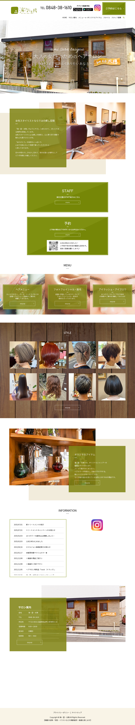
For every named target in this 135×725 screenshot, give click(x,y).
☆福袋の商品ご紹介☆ (34, 558)
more (67, 407)
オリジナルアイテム (94, 17)
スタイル (106, 17)
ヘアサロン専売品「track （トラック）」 (41, 569)
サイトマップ (77, 712)
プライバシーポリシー (61, 712)
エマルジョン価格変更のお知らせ (38, 547)
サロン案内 (73, 17)
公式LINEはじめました (34, 541)
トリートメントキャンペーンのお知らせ (40, 530)
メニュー (81, 17)
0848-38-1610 (33, 617)
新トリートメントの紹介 (35, 524)
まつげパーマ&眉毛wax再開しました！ (40, 536)
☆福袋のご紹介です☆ (34, 564)
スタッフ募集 (116, 17)
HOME (64, 17)
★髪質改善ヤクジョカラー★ (36, 553)
